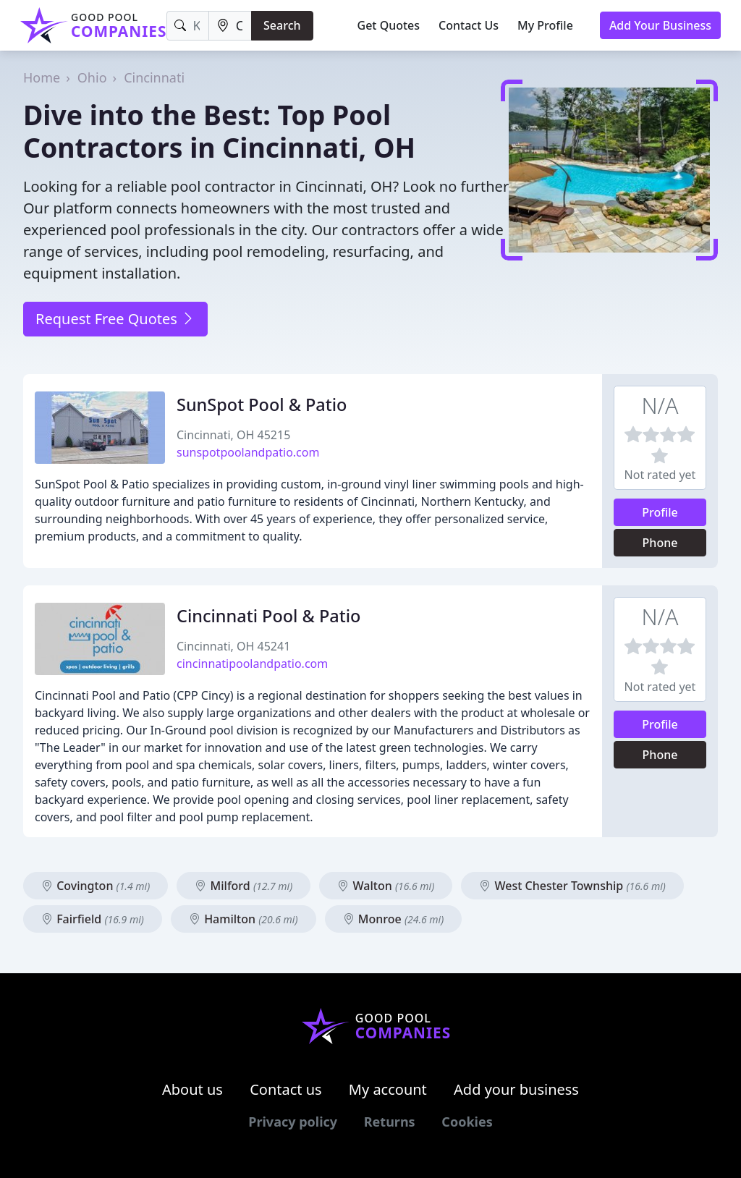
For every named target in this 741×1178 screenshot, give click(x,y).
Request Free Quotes (115, 319)
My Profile (545, 25)
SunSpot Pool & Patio (262, 404)
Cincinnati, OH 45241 (233, 646)
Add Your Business (660, 25)
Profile (660, 512)
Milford (243, 886)
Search (281, 25)
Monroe (393, 919)
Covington (95, 886)
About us (192, 1089)
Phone (660, 543)
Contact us (286, 1089)
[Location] (230, 26)
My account (388, 1089)
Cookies (466, 1121)
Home (41, 77)
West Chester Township (572, 886)
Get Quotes (388, 25)
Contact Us (469, 25)
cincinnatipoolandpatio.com (252, 663)
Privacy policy (292, 1121)
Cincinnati (154, 77)
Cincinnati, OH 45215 (233, 435)
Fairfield (92, 919)
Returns (389, 1121)
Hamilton (243, 919)
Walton (385, 886)
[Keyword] (187, 26)
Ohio (92, 77)
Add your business (516, 1089)
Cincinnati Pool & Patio (268, 615)
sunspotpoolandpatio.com (248, 452)
